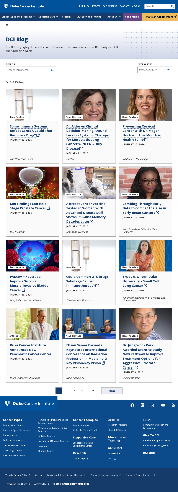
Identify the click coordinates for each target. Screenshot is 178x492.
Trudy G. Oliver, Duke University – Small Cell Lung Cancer (141, 280)
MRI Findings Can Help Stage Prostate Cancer (30, 205)
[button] (168, 69)
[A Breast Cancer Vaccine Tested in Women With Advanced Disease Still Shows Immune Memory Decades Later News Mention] (89, 182)
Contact (125, 6)
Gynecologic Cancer (12, 450)
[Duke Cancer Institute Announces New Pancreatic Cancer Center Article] (32, 324)
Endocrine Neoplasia (13, 439)
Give (136, 6)
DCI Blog (84, 6)
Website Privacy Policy (17, 474)
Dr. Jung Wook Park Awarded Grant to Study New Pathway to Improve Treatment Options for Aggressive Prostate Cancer (143, 356)
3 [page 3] (74, 390)
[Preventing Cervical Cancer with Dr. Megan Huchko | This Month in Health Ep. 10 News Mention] (145, 105)
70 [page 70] (92, 390)
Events (96, 6)
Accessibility (41, 483)
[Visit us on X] (153, 408)
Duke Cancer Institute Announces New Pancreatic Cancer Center (30, 349)
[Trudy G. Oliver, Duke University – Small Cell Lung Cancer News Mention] (145, 255)
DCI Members (110, 6)
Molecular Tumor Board (85, 429)
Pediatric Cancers (46, 435)
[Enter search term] (31, 69)
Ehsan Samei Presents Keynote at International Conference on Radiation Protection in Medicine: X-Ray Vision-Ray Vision (87, 354)
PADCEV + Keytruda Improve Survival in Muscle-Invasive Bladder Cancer (30, 283)
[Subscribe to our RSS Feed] (173, 408)
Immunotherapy (81, 424)
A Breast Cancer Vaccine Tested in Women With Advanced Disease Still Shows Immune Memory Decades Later (86, 212)
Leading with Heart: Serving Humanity (66, 474)
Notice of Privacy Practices (140, 474)
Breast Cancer (10, 434)
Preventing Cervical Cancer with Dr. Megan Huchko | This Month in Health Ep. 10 (142, 132)
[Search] (159, 6)
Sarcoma (42, 445)
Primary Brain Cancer (13, 424)
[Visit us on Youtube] (163, 408)
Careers (147, 419)
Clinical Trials (114, 419)
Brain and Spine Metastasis (16, 429)
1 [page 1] (59, 390)
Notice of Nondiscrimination (106, 474)
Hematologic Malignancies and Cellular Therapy (53, 421)
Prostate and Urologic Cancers (53, 440)
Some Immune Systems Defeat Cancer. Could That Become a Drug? (31, 130)
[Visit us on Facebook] (132, 408)
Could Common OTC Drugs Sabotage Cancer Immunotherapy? (87, 280)
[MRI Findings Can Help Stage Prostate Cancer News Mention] (32, 182)
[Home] (7, 24)
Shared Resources (117, 429)
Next (112, 390)
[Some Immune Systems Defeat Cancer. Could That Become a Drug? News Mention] (32, 105)
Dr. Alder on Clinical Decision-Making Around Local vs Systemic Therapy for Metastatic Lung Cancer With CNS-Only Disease (87, 137)
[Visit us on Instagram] (142, 408)
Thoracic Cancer (46, 450)
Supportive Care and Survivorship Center (83, 444)
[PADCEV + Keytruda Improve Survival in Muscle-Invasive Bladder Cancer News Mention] (32, 255)
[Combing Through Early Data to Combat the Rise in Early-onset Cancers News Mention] (145, 182)
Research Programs (117, 424)
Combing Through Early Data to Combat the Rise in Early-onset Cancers (144, 207)
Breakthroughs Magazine (155, 445)
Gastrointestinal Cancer (14, 445)
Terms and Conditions (17, 483)
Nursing (112, 458)
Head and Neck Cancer (14, 455)
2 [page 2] (66, 390)
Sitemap (38, 474)
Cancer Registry (80, 458)
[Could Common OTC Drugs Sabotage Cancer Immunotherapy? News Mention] (89, 255)
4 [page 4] (82, 390)
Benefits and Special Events (156, 440)
